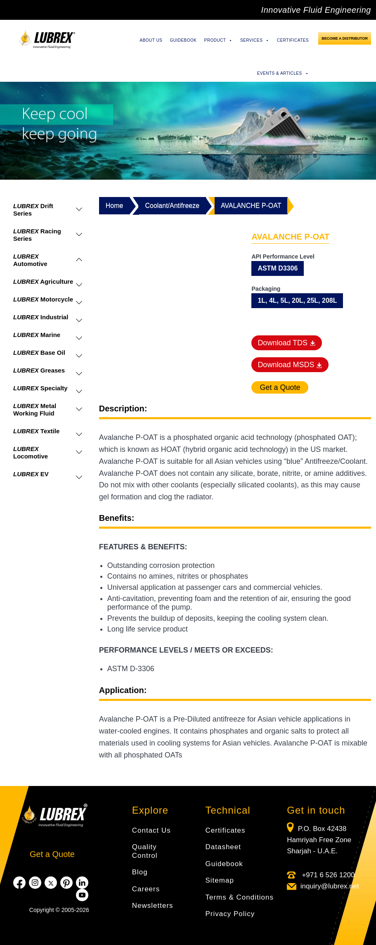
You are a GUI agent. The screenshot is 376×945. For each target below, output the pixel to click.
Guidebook (183, 40)
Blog (140, 872)
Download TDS (286, 343)
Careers (146, 889)
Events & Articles (283, 73)
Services (255, 40)
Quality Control (145, 851)
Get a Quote (52, 854)
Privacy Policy (230, 914)
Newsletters (152, 905)
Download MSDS (290, 365)
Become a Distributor (345, 38)
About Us (151, 40)
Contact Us (151, 830)
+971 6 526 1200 (327, 875)
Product (218, 40)
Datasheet (223, 847)
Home (114, 205)
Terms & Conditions (240, 897)
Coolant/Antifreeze (172, 205)
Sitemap (220, 880)
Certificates (293, 40)
